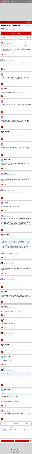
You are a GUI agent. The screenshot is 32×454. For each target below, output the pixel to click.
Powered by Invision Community (16, 452)
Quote (5, 54)
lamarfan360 (7, 59)
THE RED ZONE (11, 29)
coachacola (6, 131)
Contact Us (13, 449)
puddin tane (6, 234)
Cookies (19, 449)
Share (7, 441)
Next (28, 37)
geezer (3, 28)
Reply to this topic (16, 33)
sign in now (26, 429)
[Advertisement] (16, 12)
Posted (9, 43)
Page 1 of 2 (16, 37)
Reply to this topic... (7, 435)
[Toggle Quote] (2, 238)
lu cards (6, 202)
